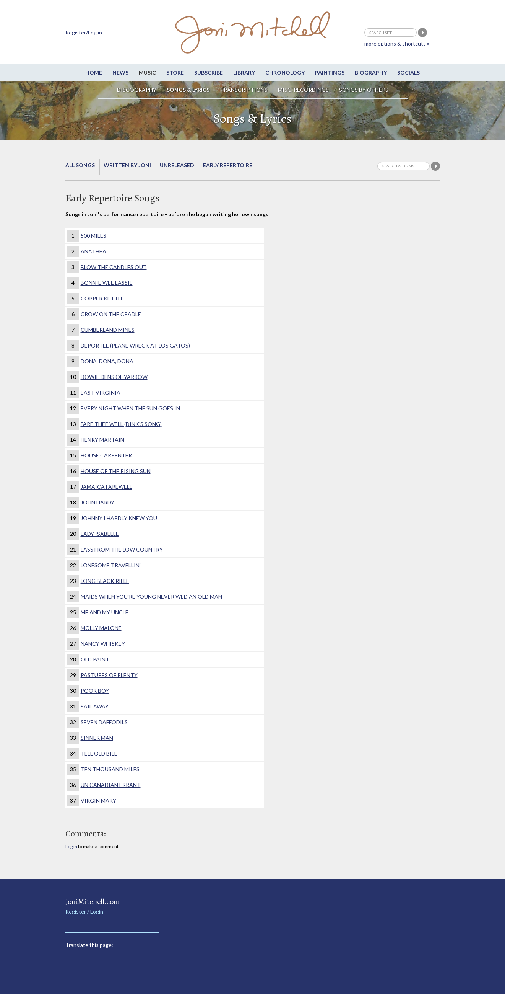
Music (147, 72)
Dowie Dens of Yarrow (114, 377)
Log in (71, 846)
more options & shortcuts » (396, 43)
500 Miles (93, 235)
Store (175, 72)
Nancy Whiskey (103, 643)
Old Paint (95, 659)
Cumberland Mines (108, 329)
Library (244, 72)
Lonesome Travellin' (111, 565)
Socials (408, 72)
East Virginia (100, 392)
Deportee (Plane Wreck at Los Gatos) (135, 345)
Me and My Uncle (104, 612)
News (120, 72)
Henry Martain (102, 439)
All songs (80, 165)
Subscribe (208, 72)
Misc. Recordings (304, 90)
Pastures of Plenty (109, 675)
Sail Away (95, 706)
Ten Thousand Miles (110, 769)
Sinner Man (97, 737)
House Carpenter (106, 455)
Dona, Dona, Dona (107, 361)
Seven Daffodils (104, 722)
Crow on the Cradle (111, 314)
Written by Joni (127, 165)
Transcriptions (244, 90)
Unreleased (177, 165)
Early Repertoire (227, 165)
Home (93, 72)
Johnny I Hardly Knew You (119, 518)
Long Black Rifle (105, 581)
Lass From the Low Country (122, 549)
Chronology (285, 72)
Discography (136, 90)
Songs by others (363, 90)
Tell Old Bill (99, 753)
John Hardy (97, 502)
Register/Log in (83, 32)
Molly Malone (101, 628)
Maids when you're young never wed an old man (151, 596)
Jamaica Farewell (106, 486)
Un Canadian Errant (111, 785)
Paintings (329, 72)
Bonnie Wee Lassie (107, 282)
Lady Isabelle (100, 533)
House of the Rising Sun (116, 471)
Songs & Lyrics (188, 90)
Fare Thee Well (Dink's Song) (121, 424)
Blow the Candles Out (114, 267)
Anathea (93, 251)
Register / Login (84, 911)
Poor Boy (95, 690)
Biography (371, 72)
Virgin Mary (98, 800)
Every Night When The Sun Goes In (130, 408)
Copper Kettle (102, 298)
